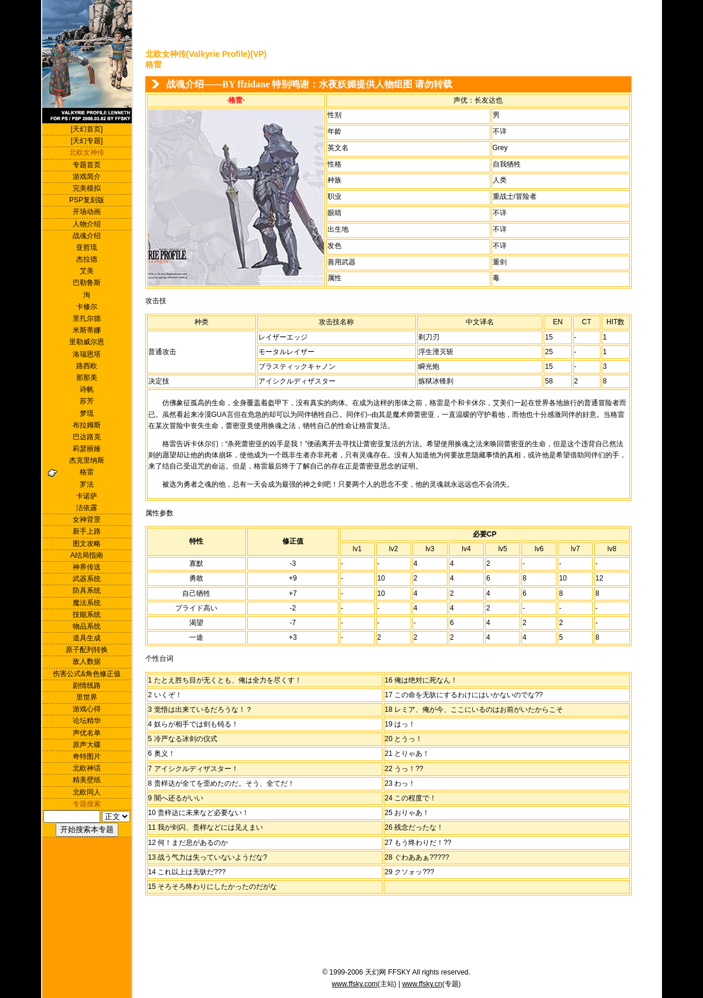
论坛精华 (87, 721)
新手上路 (87, 531)
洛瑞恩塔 (87, 354)
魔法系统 (87, 603)
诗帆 (87, 389)
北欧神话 (87, 768)
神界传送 (87, 567)
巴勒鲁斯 (87, 283)
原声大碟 (87, 745)
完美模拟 (87, 188)
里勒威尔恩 (86, 342)
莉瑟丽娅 (87, 448)
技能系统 (87, 614)
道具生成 (87, 638)
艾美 (87, 271)
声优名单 (87, 733)
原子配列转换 (87, 650)
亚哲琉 (86, 247)
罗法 (87, 484)
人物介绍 (87, 224)
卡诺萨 (86, 496)
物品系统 (87, 626)
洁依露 (86, 508)
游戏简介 (87, 176)
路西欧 (86, 366)
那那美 (86, 378)
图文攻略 (87, 543)
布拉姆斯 (87, 425)
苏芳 (87, 401)
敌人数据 (87, 661)
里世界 (86, 697)
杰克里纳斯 (86, 460)
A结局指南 (86, 555)
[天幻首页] (87, 129)
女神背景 (87, 519)
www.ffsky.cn (422, 984)
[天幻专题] (87, 141)
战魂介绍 (87, 236)
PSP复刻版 (86, 200)
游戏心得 (87, 709)
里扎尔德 (87, 318)
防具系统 (87, 590)
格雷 (87, 472)
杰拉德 (86, 259)
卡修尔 (86, 307)
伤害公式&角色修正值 (87, 674)
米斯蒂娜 (87, 330)
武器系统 (87, 579)
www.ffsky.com (354, 984)
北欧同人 (87, 792)
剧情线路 (87, 685)
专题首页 (87, 165)
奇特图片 (87, 756)
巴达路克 (87, 437)
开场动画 (87, 212)
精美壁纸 (87, 780)
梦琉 (87, 413)
